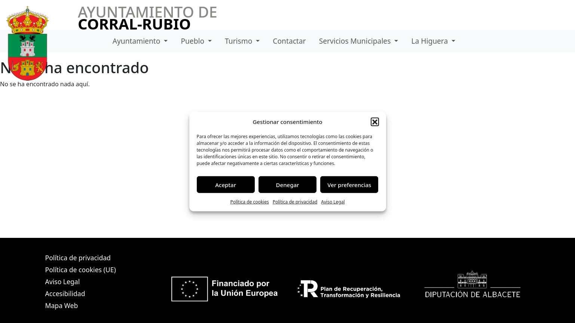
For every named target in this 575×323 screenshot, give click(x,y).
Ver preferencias (349, 184)
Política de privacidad (295, 202)
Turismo (239, 41)
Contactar (289, 41)
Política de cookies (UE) (80, 269)
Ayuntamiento (137, 41)
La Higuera (430, 41)
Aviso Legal (333, 202)
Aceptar (225, 184)
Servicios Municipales (356, 41)
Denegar (287, 184)
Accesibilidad (65, 293)
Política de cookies (249, 202)
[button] (375, 121)
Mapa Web (61, 305)
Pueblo (193, 41)
